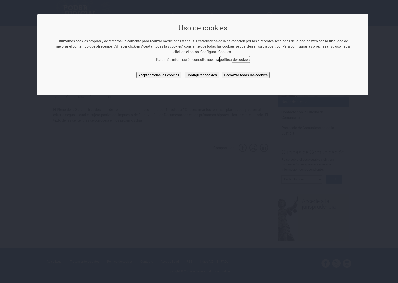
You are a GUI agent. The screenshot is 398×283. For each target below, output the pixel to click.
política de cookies (235, 59)
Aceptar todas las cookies (158, 75)
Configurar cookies (202, 75)
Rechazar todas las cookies (246, 75)
